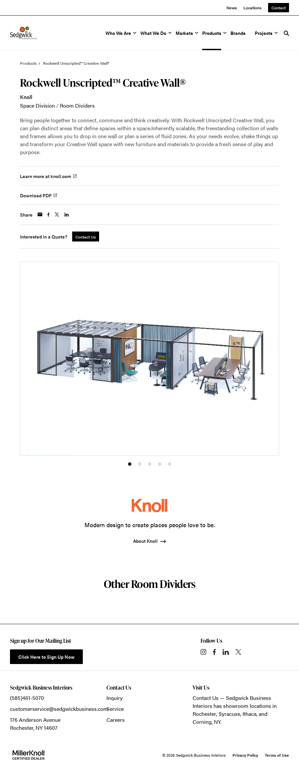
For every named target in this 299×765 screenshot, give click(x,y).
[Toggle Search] (286, 33)
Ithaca (249, 713)
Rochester (204, 713)
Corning (202, 721)
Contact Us (206, 698)
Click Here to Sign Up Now (46, 656)
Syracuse (229, 713)
